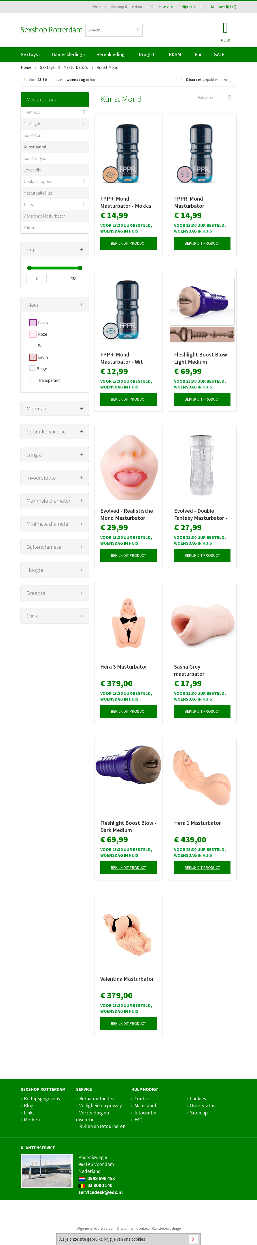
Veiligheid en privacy (100, 1105)
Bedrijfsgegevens (42, 1098)
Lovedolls (32, 170)
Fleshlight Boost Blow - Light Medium (202, 358)
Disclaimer (125, 1228)
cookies (138, 1239)
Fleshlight (32, 124)
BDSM (176, 54)
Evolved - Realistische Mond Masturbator (126, 514)
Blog (28, 1105)
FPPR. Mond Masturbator (189, 202)
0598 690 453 (96, 1178)
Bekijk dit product (128, 243)
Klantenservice (160, 6)
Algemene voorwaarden (95, 1228)
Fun (199, 54)
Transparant (49, 380)
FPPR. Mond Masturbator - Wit (121, 358)
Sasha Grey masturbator (189, 670)
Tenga (29, 204)
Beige (42, 368)
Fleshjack (32, 112)
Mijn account (190, 6)
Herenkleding (112, 54)
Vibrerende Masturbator (44, 216)
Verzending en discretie (92, 1116)
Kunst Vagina (35, 158)
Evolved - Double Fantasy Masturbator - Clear (200, 514)
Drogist (148, 54)
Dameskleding (68, 54)
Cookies (198, 1098)
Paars (43, 322)
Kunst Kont (33, 135)
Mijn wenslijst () (221, 6)
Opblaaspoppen (38, 181)
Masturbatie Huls (38, 193)
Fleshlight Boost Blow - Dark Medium (128, 826)
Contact (143, 1098)
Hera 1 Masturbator (197, 822)
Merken (32, 1119)
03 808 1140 (95, 1185)
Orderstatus (202, 1105)
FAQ (139, 1119)
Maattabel (145, 1105)
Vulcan (29, 227)
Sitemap (199, 1113)
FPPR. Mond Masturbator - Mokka (125, 202)
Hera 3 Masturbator (123, 666)
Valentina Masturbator (127, 978)
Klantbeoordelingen (167, 1228)
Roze (42, 334)
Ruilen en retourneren (102, 1126)
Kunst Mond (35, 147)
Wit (41, 345)
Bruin (43, 357)
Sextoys (30, 54)
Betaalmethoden (97, 1098)
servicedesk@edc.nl (100, 1192)
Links (29, 1113)
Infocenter (146, 1113)
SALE (219, 54)
